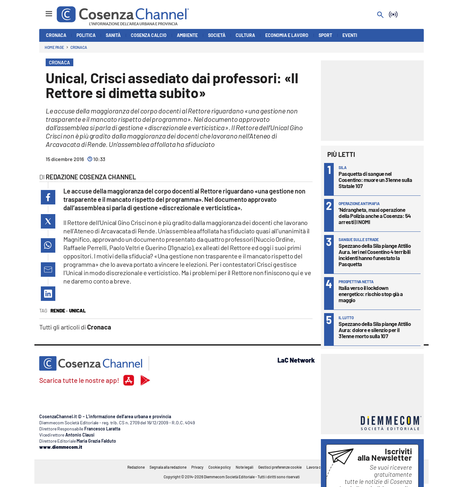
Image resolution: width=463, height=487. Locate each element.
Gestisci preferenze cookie (280, 467)
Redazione (136, 467)
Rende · (59, 310)
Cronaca (78, 47)
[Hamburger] (43, 10)
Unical (77, 310)
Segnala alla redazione (168, 467)
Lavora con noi (318, 467)
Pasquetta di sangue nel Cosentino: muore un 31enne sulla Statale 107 (375, 179)
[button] (48, 197)
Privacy (197, 467)
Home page (54, 47)
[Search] (380, 15)
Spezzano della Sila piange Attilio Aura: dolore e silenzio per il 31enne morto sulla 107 (375, 329)
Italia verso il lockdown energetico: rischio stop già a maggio (371, 293)
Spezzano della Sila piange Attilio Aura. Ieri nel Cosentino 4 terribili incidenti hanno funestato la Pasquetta (375, 254)
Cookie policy (219, 467)
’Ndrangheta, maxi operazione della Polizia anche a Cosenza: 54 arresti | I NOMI (375, 215)
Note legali (244, 467)
